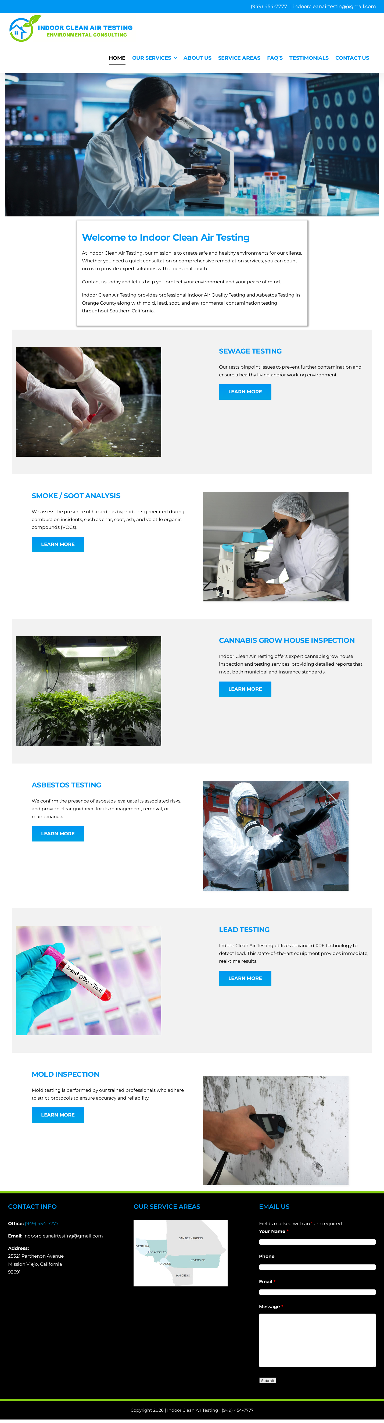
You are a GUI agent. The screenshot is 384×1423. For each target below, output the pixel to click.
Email (267, 1281)
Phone (267, 1256)
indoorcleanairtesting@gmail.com (334, 6)
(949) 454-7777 (42, 1223)
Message (271, 1306)
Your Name (274, 1231)
